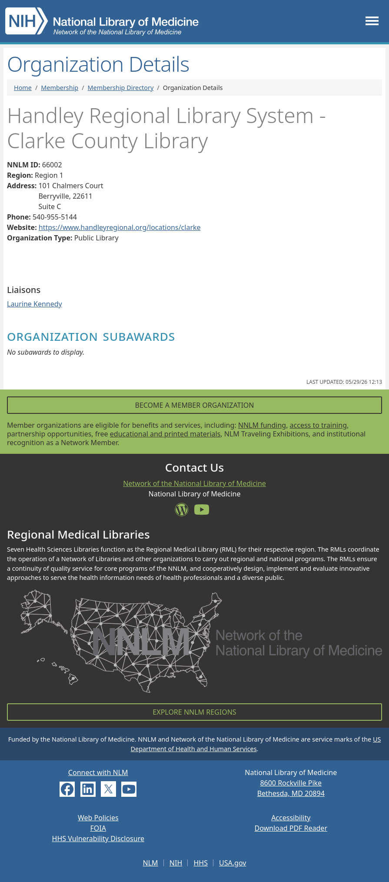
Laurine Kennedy (34, 304)
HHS (200, 863)
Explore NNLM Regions (194, 712)
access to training (318, 425)
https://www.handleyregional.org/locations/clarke (120, 227)
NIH (176, 863)
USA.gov (232, 863)
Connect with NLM (98, 772)
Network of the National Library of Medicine (194, 483)
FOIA (98, 828)
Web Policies (98, 817)
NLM (150, 863)
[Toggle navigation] (372, 21)
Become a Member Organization (194, 405)
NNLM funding (262, 425)
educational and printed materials (165, 434)
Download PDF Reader (290, 828)
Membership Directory (121, 87)
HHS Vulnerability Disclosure (98, 838)
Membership (59, 87)
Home (23, 87)
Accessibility (290, 817)
